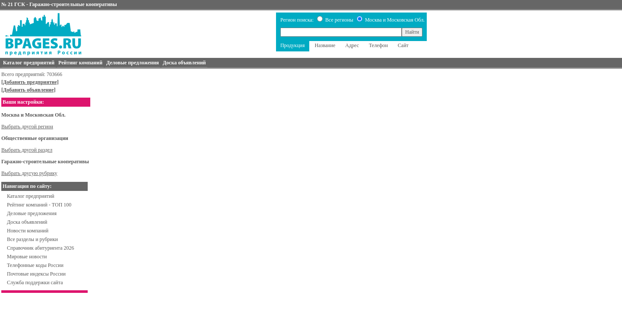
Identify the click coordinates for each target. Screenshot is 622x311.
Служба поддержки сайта (35, 282)
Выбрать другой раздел (26, 150)
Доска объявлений (27, 222)
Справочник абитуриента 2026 (40, 248)
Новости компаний (27, 231)
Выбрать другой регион (27, 127)
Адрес (352, 45)
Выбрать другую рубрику (29, 173)
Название (325, 45)
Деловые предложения (32, 213)
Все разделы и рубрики (32, 239)
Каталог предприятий (30, 196)
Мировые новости (27, 257)
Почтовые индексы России (36, 274)
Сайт (403, 45)
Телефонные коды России (35, 265)
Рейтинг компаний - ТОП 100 (39, 205)
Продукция (292, 45)
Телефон (378, 45)
